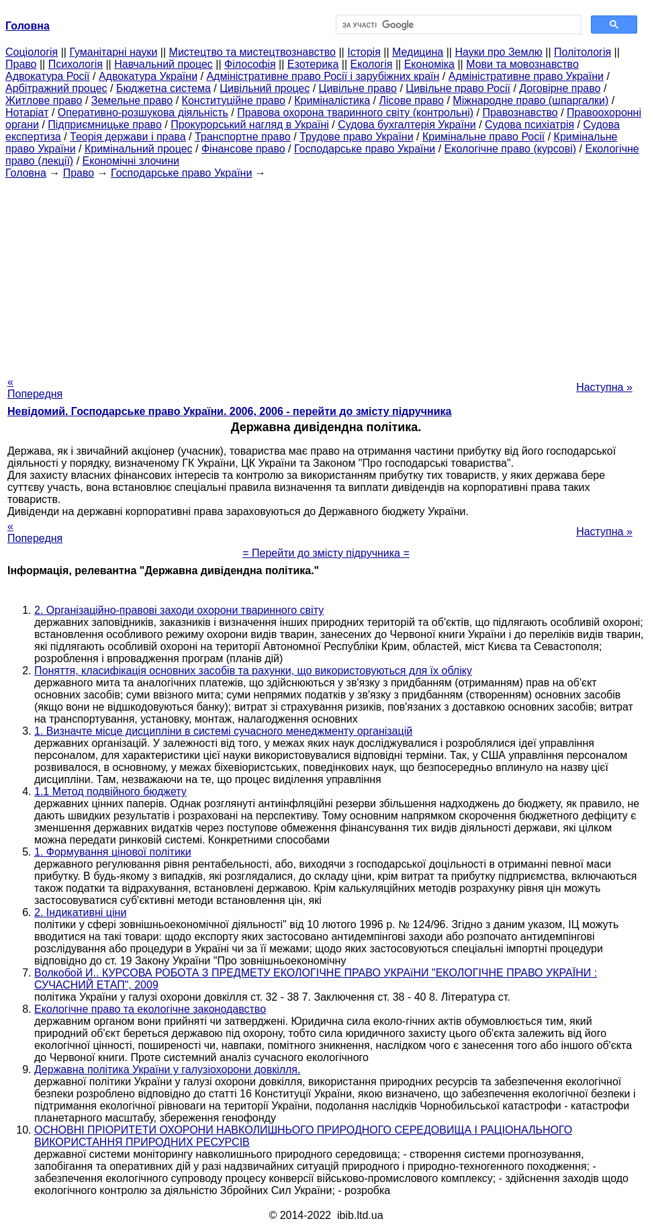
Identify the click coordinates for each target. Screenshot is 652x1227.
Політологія (582, 52)
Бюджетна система (163, 88)
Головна (25, 173)
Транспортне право (243, 136)
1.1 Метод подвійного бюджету (110, 791)
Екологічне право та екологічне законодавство (150, 1009)
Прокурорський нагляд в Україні (250, 124)
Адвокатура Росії (47, 76)
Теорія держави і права (128, 136)
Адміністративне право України (526, 76)
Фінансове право (243, 148)
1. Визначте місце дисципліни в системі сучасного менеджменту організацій (223, 731)
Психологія (75, 64)
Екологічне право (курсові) (511, 148)
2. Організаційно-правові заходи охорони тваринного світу (179, 610)
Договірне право (559, 88)
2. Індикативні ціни (80, 912)
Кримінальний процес (139, 148)
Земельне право (132, 100)
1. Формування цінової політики (112, 852)
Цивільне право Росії (458, 88)
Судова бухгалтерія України (407, 124)
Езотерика (313, 64)
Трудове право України (356, 136)
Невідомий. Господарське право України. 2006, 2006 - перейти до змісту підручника (229, 411)
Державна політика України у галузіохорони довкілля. (167, 1069)
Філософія (250, 64)
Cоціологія (31, 52)
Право (21, 64)
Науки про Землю (498, 52)
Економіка (429, 64)
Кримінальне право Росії (483, 136)
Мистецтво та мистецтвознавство (252, 52)
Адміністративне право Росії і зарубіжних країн (322, 76)
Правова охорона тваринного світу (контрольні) (355, 112)
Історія (364, 52)
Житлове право (43, 100)
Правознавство (519, 112)
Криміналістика (332, 100)
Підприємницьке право (105, 124)
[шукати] (457, 25)
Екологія (372, 64)
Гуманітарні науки (113, 52)
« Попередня (34, 388)
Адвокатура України (148, 76)
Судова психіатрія (529, 124)
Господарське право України (364, 148)
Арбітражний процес (56, 88)
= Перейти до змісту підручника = (326, 553)
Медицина (417, 52)
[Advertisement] (326, 273)
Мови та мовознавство (522, 64)
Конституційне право (233, 100)
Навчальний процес (163, 64)
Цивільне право (358, 88)
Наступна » (604, 387)
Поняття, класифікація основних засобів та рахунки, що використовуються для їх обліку (253, 670)
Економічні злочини (131, 161)
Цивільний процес (265, 88)
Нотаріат (26, 112)
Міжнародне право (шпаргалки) (530, 100)
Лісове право (411, 100)
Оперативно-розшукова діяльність (143, 112)
